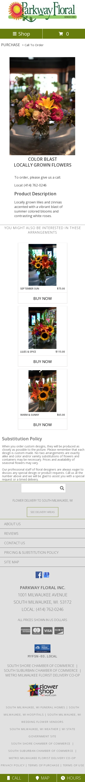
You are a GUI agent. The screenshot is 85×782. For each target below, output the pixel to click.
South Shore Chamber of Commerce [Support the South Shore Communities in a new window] (41, 665)
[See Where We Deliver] (42, 512)
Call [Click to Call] (14, 778)
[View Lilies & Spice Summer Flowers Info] (42, 328)
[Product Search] (43, 488)
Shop (21, 33)
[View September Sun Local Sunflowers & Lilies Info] (42, 265)
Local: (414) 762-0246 (30, 185)
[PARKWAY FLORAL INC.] (42, 23)
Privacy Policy (13, 765)
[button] (42, 648)
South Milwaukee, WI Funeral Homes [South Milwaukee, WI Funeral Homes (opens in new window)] (35, 707)
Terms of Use (73, 765)
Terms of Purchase (43, 765)
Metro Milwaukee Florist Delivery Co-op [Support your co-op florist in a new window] (42, 675)
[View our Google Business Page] (46, 576)
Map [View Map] (42, 778)
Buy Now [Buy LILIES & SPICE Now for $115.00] (42, 361)
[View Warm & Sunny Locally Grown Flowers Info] (42, 391)
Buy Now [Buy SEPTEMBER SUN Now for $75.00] (42, 298)
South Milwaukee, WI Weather (34, 729)
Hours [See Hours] (71, 778)
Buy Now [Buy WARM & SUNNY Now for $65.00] (42, 424)
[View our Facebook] (39, 576)
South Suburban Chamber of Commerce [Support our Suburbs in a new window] (41, 670)
